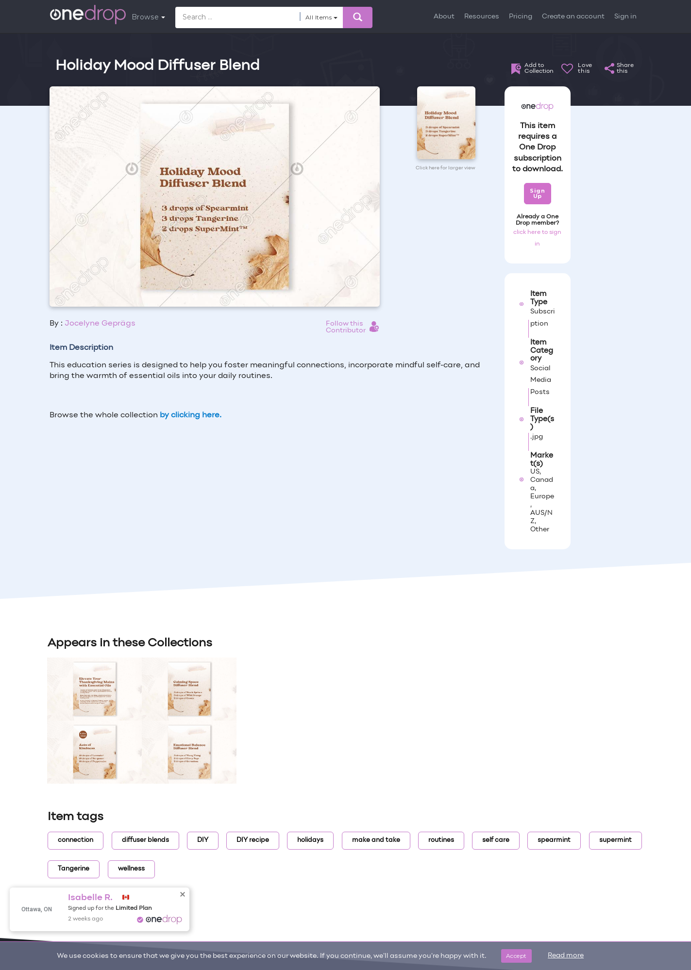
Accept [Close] (516, 955)
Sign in (625, 17)
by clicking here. (190, 415)
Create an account (573, 17)
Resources (481, 17)
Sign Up (537, 193)
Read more (566, 956)
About (444, 17)
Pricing (520, 17)
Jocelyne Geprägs (100, 324)
